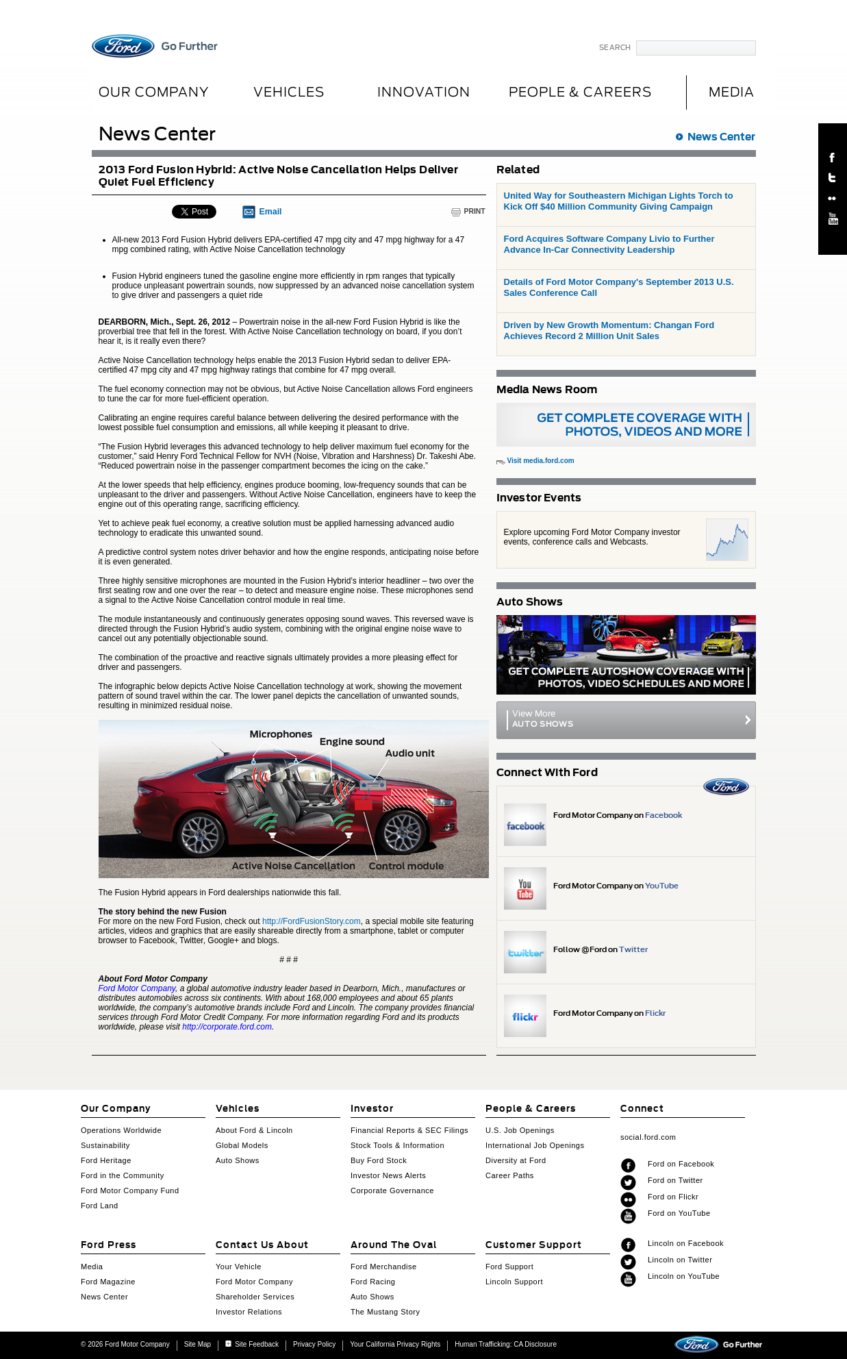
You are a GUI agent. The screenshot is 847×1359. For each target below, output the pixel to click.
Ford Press (108, 1245)
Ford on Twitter (675, 1180)
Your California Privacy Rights (395, 1344)
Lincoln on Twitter (680, 1260)
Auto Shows (238, 1160)
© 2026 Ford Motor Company (125, 1344)
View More (626, 718)
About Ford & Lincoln (254, 1130)
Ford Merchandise (384, 1266)
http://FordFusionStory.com (311, 921)
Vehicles (289, 92)
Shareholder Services (255, 1297)
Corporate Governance (392, 1190)
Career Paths (509, 1175)
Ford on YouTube (679, 1213)
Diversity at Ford (515, 1160)
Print (474, 211)
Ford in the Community (122, 1175)
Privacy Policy (314, 1344)
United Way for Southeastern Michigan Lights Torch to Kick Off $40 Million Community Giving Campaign (618, 201)
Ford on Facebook (681, 1164)
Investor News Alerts (388, 1175)
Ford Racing (373, 1281)
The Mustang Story (385, 1312)
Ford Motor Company (254, 1281)
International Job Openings (534, 1145)
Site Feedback (252, 1344)
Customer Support (533, 1245)
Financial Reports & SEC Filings (409, 1130)
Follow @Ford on (600, 949)
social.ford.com (648, 1137)
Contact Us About (262, 1245)
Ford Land (99, 1205)
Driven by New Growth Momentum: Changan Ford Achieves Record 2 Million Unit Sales (609, 330)
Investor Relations (249, 1312)
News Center (721, 136)
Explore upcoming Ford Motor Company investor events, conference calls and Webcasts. (592, 537)
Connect (642, 1109)
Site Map (197, 1344)
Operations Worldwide (121, 1130)
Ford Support (509, 1266)
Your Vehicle (239, 1266)
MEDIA (732, 92)
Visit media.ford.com (540, 460)
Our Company (154, 92)
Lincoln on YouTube (684, 1276)
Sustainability (105, 1145)
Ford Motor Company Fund (130, 1190)
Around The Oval (394, 1245)
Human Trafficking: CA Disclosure (506, 1344)
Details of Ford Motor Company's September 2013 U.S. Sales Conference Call (619, 287)
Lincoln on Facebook (686, 1243)
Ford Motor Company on (617, 815)
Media (92, 1266)
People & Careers (580, 92)
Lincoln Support (514, 1281)
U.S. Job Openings (520, 1130)
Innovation (423, 92)
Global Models (242, 1145)
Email (271, 211)
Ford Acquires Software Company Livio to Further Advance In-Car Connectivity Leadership (609, 244)
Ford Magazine (108, 1281)
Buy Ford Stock (379, 1160)
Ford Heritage (106, 1160)
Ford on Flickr (673, 1197)
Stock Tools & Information (397, 1145)
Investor (372, 1109)
